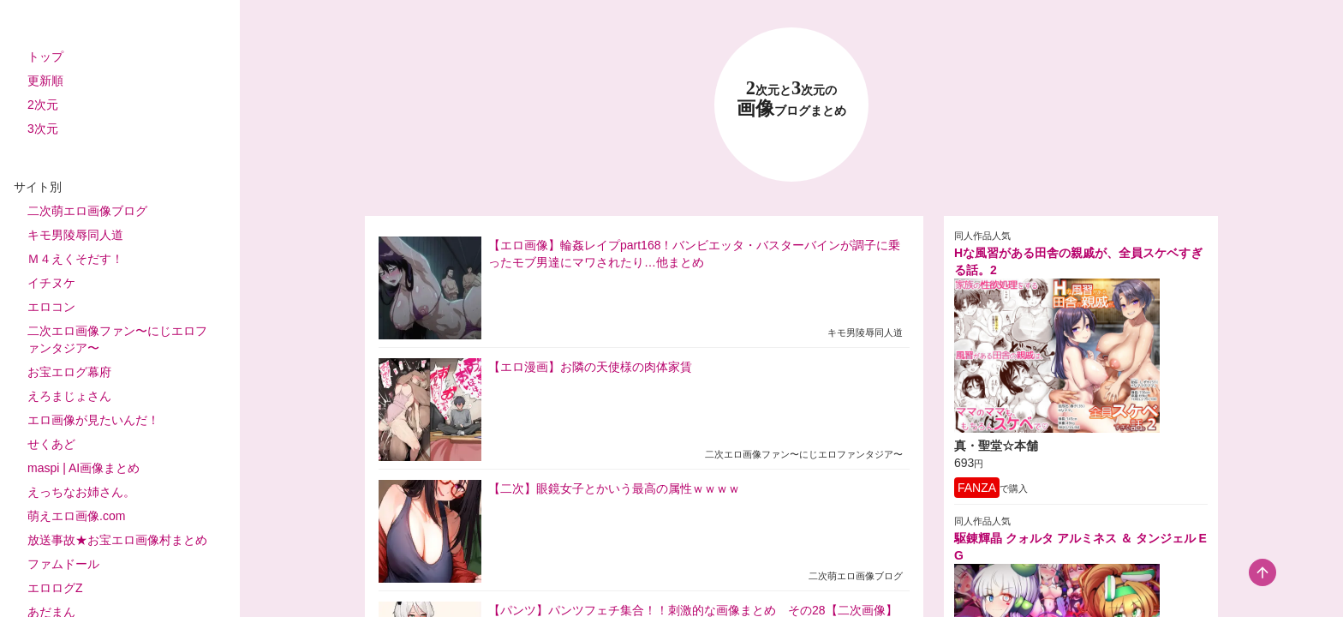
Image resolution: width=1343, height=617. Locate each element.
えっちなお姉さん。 (81, 492)
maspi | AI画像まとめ (83, 468)
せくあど (51, 444)
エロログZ (55, 588)
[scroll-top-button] (1262, 572)
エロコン (51, 307)
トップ (45, 56)
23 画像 (791, 99)
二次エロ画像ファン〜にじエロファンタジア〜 (117, 339)
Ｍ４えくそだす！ (75, 259)
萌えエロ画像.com (76, 516)
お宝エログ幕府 (69, 372)
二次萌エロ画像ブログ (87, 211)
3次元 (42, 128)
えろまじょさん (69, 396)
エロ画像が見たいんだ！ (93, 420)
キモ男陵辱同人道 (75, 235)
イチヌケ (51, 283)
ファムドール (63, 564)
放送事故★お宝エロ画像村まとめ (117, 540)
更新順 (45, 80)
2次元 (42, 104)
